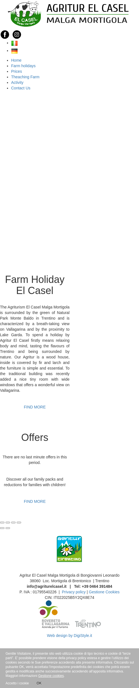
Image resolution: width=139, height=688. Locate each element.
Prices (16, 71)
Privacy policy (74, 592)
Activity (17, 82)
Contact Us (20, 88)
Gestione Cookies (104, 592)
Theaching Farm (25, 77)
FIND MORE (35, 407)
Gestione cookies (51, 676)
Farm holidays (23, 66)
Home (16, 60)
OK (39, 682)
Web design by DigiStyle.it (69, 635)
